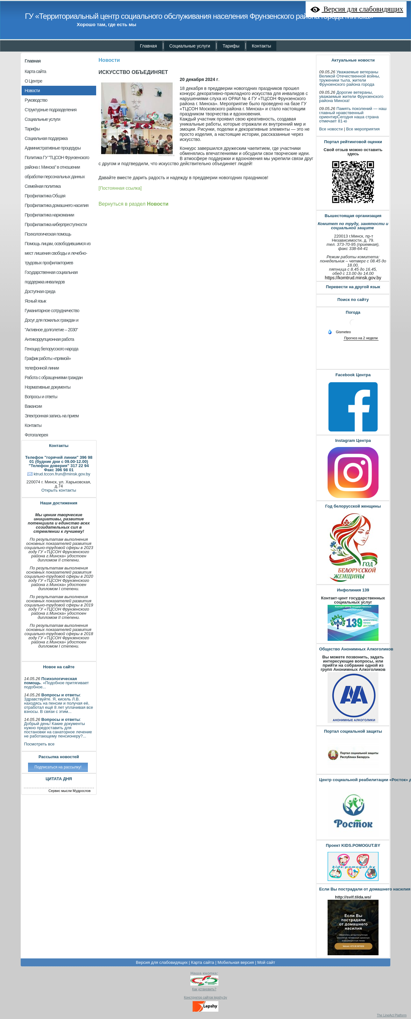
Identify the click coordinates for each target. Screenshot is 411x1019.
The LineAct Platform (392, 1015)
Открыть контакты (58, 490)
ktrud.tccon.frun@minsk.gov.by (62, 474)
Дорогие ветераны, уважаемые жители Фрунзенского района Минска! (351, 96)
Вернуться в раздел (133, 204)
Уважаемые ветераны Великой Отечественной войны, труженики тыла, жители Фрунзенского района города (349, 78)
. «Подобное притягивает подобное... (56, 682)
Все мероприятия (362, 129)
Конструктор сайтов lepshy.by (205, 997)
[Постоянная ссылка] (120, 188)
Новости (109, 60)
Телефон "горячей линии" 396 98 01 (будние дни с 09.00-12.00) (58, 459)
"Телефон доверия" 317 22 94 (59, 465)
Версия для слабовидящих (162, 962)
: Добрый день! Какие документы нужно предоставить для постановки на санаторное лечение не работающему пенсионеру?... (58, 727)
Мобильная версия (235, 962)
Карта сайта (202, 962)
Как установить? (204, 989)
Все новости (331, 129)
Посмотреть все (39, 744)
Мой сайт (266, 962)
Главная (33, 60)
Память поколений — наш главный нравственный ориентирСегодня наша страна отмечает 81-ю (352, 114)
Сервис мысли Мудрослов (69, 791)
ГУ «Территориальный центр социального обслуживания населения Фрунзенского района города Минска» (199, 16)
